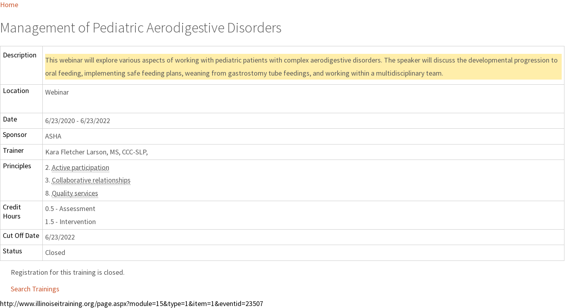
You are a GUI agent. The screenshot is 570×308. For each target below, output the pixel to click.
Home (9, 4)
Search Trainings (35, 288)
